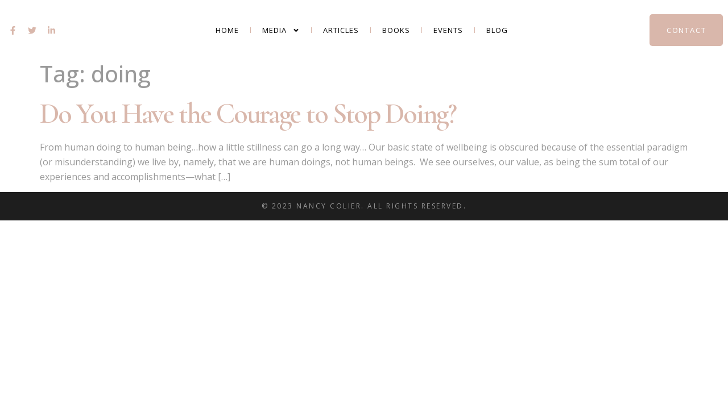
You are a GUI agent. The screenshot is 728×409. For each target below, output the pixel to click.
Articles (341, 30)
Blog (497, 30)
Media (281, 30)
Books (396, 30)
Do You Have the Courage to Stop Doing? (248, 114)
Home (227, 30)
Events (448, 30)
